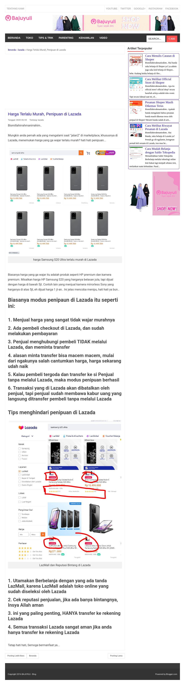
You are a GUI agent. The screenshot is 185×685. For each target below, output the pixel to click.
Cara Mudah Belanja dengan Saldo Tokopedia (160, 150)
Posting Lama (116, 656)
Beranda (14, 37)
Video (103, 37)
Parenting (66, 37)
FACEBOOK (171, 8)
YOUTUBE (111, 8)
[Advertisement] (65, 82)
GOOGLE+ (139, 8)
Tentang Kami (15, 8)
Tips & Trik (45, 37)
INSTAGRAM (155, 8)
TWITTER (125, 8)
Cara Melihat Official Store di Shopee (158, 80)
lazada (41, 120)
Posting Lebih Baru (15, 656)
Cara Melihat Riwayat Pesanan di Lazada (158, 127)
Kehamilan (86, 37)
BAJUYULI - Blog (29, 674)
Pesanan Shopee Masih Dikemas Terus (159, 104)
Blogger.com (171, 674)
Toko (29, 37)
